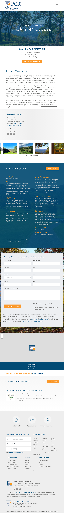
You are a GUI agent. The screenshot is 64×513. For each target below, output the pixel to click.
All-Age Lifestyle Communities (16, 421)
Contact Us (27, 462)
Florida (35, 444)
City (34, 267)
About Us (27, 460)
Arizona (35, 438)
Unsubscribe (10, 473)
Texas (52, 444)
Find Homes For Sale (12, 462)
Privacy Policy (26, 321)
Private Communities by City (16, 452)
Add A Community (43, 460)
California (35, 440)
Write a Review (53, 381)
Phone (6, 281)
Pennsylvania (45, 452)
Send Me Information (12, 306)
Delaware (35, 442)
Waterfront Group (38, 373)
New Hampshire (45, 443)
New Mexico (45, 446)
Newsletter (10, 471)
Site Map (27, 464)
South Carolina (53, 438)
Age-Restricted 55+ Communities (32, 421)
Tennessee (54, 442)
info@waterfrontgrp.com (14, 125)
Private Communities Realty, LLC (21, 501)
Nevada (44, 440)
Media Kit (41, 464)
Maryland (44, 438)
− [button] (2, 337)
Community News (11, 468)
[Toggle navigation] (57, 5)
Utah (52, 446)
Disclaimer (27, 468)
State (6, 274)
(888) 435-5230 (18, 124)
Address (6, 267)
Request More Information (32, 61)
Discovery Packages (12, 464)
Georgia (35, 446)
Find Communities (11, 460)
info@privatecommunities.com (21, 486)
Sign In (40, 462)
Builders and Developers (13, 466)
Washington (54, 450)
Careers (27, 473)
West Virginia (36, 454)
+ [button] (2, 335)
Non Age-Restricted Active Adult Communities (47, 421)
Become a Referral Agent (45, 466)
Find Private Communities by (17, 435)
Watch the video (52, 168)
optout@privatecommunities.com (39, 319)
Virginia (53, 448)
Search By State (39, 435)
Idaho (34, 448)
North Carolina (44, 449)
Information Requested (11, 288)
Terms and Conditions (37, 321)
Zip (34, 274)
